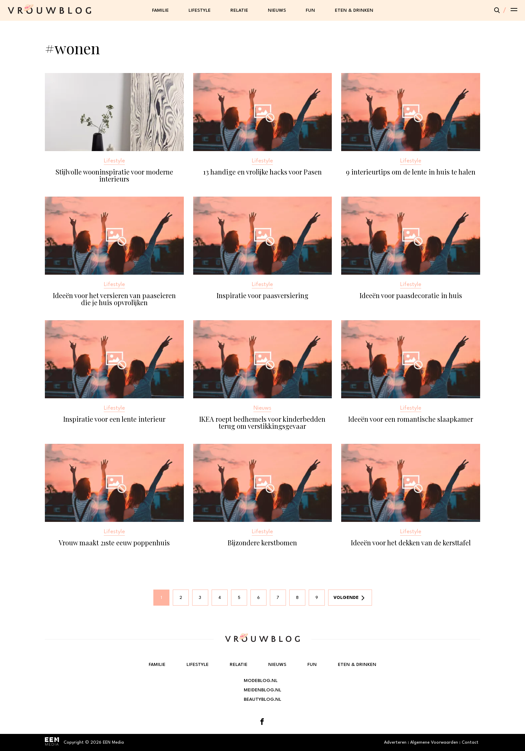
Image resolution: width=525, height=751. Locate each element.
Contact (470, 742)
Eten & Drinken (354, 10)
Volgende (346, 598)
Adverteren (395, 742)
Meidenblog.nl (262, 690)
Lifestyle (200, 10)
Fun (310, 10)
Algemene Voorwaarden (434, 742)
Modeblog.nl (261, 680)
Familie (160, 10)
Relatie (239, 10)
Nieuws (277, 10)
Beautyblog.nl (262, 699)
